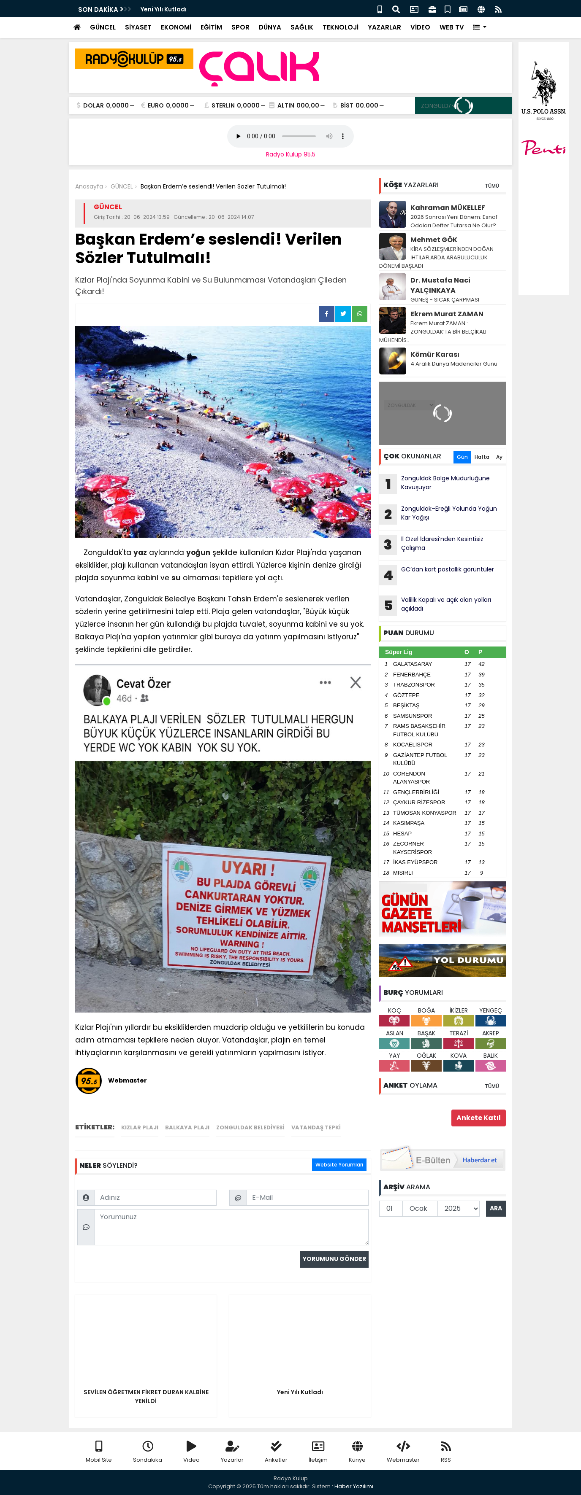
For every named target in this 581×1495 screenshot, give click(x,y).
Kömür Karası (434, 354)
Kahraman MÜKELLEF (447, 208)
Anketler (276, 1452)
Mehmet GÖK (433, 240)
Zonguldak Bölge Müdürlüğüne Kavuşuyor (434, 484)
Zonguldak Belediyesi (250, 1127)
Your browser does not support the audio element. (290, 136)
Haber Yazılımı (353, 1486)
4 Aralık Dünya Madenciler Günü (453, 364)
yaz (140, 552)
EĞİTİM (211, 27)
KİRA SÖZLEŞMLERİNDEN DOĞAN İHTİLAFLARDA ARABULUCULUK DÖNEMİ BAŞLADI (436, 257)
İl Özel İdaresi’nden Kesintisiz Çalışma (431, 545)
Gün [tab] (462, 457)
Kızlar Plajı (139, 1127)
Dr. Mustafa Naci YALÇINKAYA (440, 285)
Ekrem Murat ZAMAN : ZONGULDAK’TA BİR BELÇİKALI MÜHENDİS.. (432, 331)
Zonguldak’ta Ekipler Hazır (181, 9)
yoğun (198, 552)
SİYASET (138, 27)
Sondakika (147, 1452)
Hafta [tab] (482, 457)
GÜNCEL (103, 27)
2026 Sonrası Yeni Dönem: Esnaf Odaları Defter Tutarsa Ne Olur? (453, 221)
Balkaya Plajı (187, 1127)
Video (191, 1452)
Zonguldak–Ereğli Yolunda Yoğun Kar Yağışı (438, 514)
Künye (357, 1452)
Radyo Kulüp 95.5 (290, 154)
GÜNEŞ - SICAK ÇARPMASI (444, 300)
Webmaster (403, 1452)
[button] (480, 27)
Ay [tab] (499, 457)
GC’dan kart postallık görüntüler (436, 575)
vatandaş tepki (316, 1127)
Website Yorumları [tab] (339, 1164)
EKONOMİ (176, 27)
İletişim (318, 1452)
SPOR (240, 27)
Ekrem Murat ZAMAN (446, 314)
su (176, 578)
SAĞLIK (301, 27)
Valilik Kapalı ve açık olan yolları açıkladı (435, 605)
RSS (446, 1452)
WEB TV (452, 27)
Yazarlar (232, 1452)
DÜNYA (270, 27)
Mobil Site (99, 1452)
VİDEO (420, 27)
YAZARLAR (384, 27)
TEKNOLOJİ (340, 27)
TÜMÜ (492, 185)
